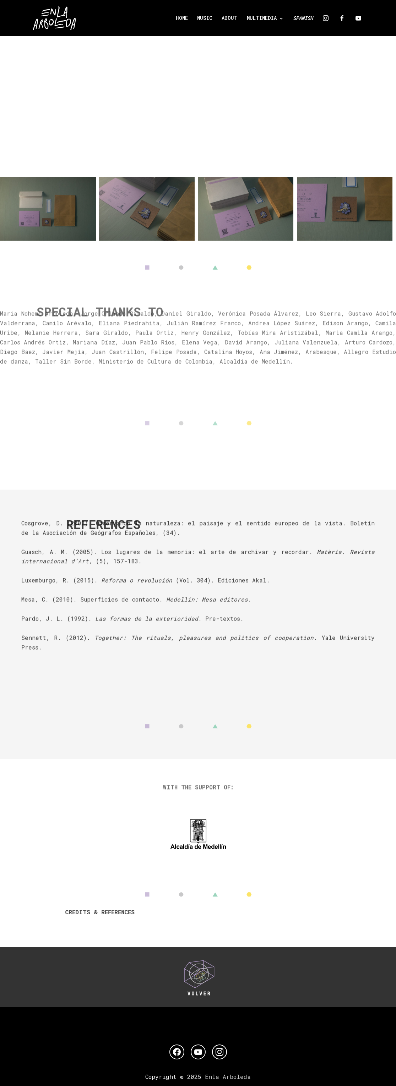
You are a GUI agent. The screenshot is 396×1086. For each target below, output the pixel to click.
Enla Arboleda (228, 1076)
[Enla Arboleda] (54, 18)
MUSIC (204, 18)
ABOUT (230, 18)
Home (182, 18)
